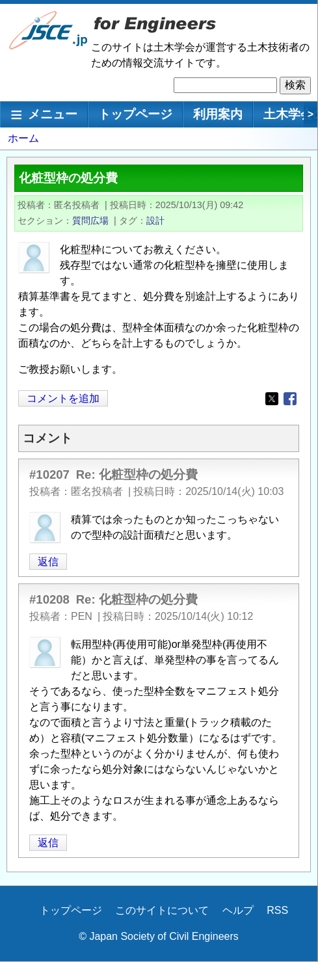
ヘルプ (238, 910)
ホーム (23, 138)
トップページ (135, 114)
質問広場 (90, 220)
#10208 (49, 599)
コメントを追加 (63, 398)
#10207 (49, 474)
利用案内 (218, 114)
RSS (277, 910)
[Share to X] (271, 398)
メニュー (52, 114)
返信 (48, 561)
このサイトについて (162, 910)
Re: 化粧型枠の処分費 (137, 474)
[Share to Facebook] (290, 398)
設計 (155, 220)
